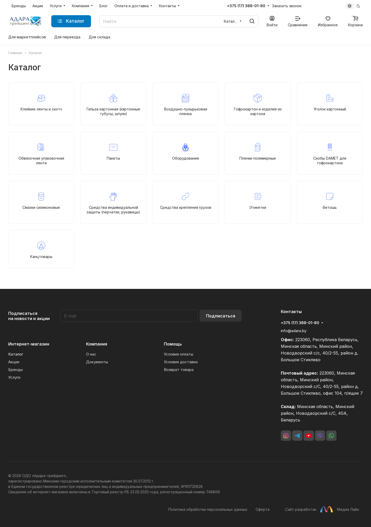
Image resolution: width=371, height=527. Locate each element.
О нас (91, 354)
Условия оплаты (178, 354)
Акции (13, 361)
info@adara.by (293, 330)
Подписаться (220, 315)
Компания (96, 344)
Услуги (14, 377)
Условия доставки (181, 361)
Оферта (262, 509)
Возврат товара (178, 369)
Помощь (173, 344)
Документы (97, 361)
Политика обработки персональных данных (207, 509)
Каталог (15, 354)
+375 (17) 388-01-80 (246, 6)
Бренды (15, 369)
